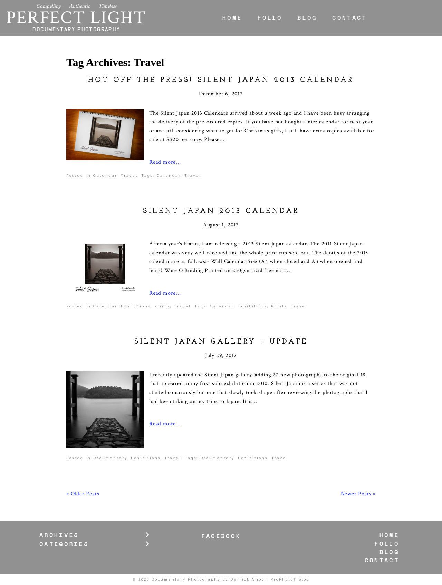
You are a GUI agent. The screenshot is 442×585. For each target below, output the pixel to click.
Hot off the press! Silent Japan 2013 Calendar (221, 80)
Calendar (105, 176)
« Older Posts (82, 493)
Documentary (110, 458)
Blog (307, 17)
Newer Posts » (358, 493)
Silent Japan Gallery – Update (221, 342)
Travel (129, 176)
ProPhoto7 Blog (290, 579)
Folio (269, 17)
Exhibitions (136, 306)
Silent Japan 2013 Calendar (221, 211)
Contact (349, 17)
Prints (162, 306)
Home (232, 17)
